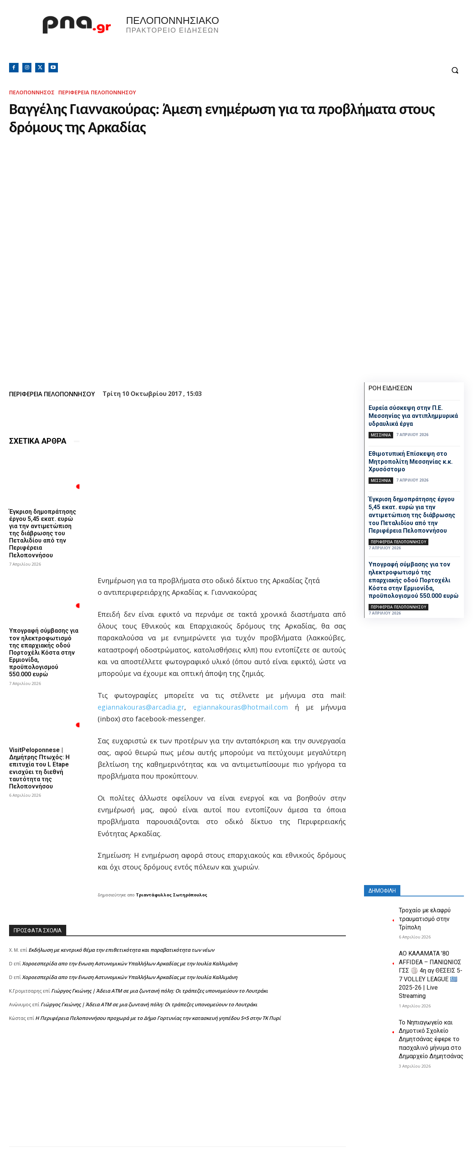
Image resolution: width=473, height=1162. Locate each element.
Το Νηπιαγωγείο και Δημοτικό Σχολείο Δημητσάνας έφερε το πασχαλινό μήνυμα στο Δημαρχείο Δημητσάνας (431, 1039)
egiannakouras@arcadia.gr (141, 707)
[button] (455, 70)
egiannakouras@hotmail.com (240, 707)
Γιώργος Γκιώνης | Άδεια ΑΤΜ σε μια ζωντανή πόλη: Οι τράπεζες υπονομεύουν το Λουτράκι (159, 990)
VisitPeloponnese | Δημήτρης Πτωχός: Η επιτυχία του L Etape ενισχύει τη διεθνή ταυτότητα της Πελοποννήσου (39, 768)
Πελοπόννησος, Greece (342, 36)
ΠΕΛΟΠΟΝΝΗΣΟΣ (31, 92)
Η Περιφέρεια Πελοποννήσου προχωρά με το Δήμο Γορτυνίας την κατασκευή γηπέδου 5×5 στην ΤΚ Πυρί (158, 1018)
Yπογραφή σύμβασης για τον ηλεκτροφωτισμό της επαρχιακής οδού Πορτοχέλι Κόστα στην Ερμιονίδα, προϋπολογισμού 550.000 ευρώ (43, 652)
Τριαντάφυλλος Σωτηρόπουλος (171, 895)
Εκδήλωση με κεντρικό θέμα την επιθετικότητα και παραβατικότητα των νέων (121, 949)
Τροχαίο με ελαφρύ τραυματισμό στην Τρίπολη (425, 919)
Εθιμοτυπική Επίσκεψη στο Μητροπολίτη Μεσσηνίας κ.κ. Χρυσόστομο (411, 461)
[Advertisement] (177, 1093)
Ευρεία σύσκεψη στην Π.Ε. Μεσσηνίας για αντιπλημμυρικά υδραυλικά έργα (413, 415)
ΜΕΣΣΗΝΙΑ (381, 435)
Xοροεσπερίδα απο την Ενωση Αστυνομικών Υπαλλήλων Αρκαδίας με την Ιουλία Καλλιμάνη (129, 963)
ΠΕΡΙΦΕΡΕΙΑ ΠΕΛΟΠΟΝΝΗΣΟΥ (97, 92)
